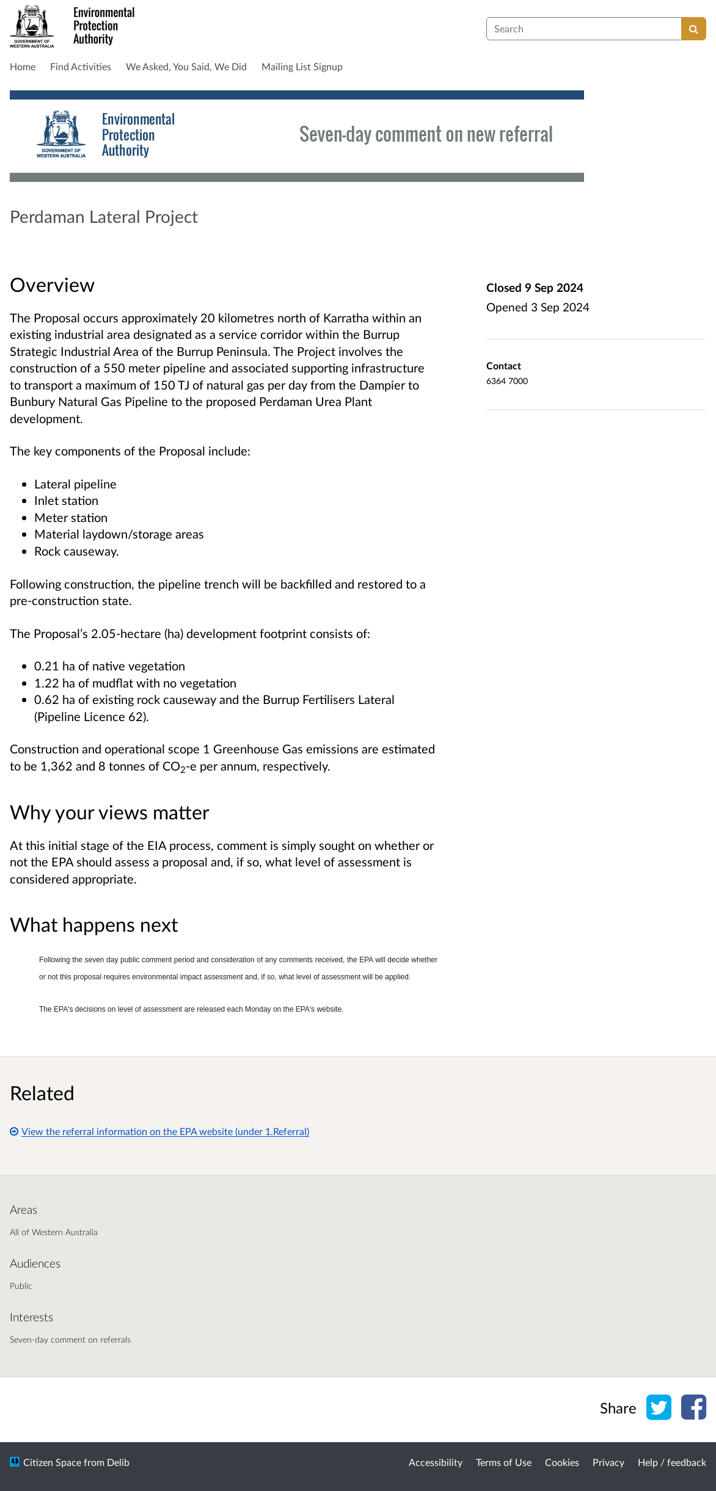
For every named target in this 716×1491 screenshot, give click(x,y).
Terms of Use (504, 1462)
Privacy (608, 1462)
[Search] (693, 28)
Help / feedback (672, 1462)
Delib (118, 1462)
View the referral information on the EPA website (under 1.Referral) (159, 1131)
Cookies (562, 1462)
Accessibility (435, 1462)
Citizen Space (52, 1462)
